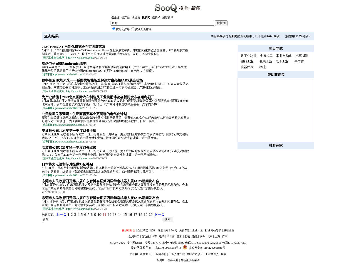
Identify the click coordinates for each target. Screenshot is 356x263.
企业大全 (197, 230)
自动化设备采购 (190, 260)
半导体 (171, 236)
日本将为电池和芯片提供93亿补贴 (67, 164)
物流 (195, 236)
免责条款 (184, 230)
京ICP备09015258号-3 (168, 247)
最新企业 (228, 230)
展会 (223, 254)
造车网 (134, 254)
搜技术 (156, 17)
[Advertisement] (276, 110)
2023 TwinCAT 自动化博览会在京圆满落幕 (73, 47)
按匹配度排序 (143, 29)
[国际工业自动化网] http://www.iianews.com (67, 57)
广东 (224, 236)
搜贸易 (136, 17)
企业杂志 (142, 230)
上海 (217, 236)
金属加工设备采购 (167, 260)
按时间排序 (123, 29)
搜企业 (115, 17)
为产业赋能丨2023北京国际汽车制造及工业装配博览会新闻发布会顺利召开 (98, 97)
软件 (202, 236)
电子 (162, 236)
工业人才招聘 (177, 254)
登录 (153, 230)
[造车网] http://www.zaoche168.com (62, 74)
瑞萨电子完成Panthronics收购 (64, 63)
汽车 (154, 236)
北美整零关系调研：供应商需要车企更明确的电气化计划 (84, 114)
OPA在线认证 (195, 254)
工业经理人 (212, 254)
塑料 (179, 236)
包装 (187, 236)
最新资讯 (167, 17)
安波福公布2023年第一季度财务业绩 (69, 131)
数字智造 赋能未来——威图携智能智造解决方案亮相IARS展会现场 (92, 80)
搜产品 (125, 17)
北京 (210, 236)
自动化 (145, 236)
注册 (160, 230)
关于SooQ (171, 230)
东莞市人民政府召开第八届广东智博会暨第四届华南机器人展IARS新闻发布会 (100, 181)
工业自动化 (159, 254)
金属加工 (134, 236)
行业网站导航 (213, 230)
